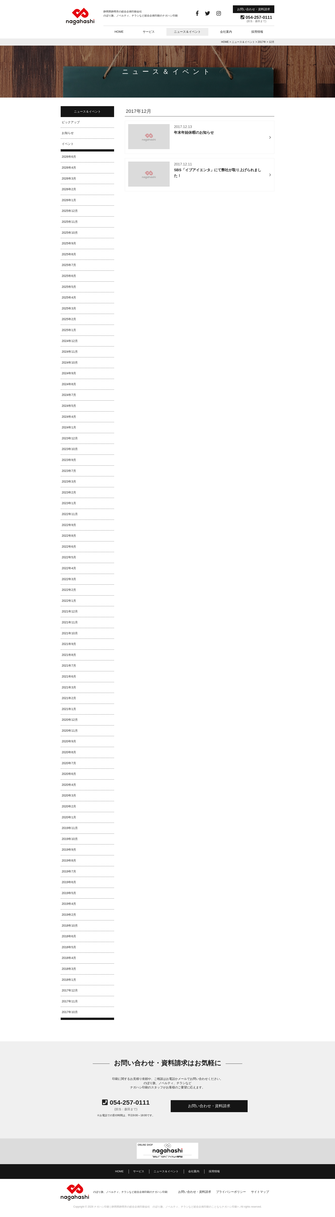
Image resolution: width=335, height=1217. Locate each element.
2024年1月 (69, 427)
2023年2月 (69, 492)
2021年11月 (70, 622)
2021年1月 (69, 709)
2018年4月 (69, 958)
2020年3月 (69, 795)
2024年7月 (69, 395)
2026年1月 (69, 200)
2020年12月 (70, 719)
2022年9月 (69, 525)
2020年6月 (69, 774)
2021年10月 (70, 633)
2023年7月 (69, 471)
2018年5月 (69, 947)
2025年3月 (69, 308)
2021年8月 (69, 655)
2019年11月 (70, 828)
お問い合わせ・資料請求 (253, 9)
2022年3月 (69, 579)
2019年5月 (69, 893)
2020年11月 (70, 730)
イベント (68, 144)
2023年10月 (70, 449)
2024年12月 (70, 341)
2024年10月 (70, 362)
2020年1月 (69, 817)
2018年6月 (69, 936)
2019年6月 (69, 882)
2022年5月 (69, 557)
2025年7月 (69, 265)
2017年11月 (70, 1001)
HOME (119, 31)
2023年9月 (69, 460)
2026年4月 (69, 167)
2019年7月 (69, 871)
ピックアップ (71, 122)
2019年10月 (70, 839)
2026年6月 (69, 156)
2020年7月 (69, 763)
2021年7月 (69, 665)
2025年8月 (69, 254)
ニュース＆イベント (187, 31)
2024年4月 (69, 416)
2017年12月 (70, 990)
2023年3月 (69, 481)
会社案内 (226, 31)
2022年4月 (69, 568)
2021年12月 (70, 611)
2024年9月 (69, 373)
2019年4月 (69, 903)
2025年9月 (69, 243)
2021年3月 (69, 687)
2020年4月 (69, 784)
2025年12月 (70, 210)
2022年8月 (69, 535)
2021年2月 (69, 698)
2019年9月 (69, 849)
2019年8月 (69, 860)
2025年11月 (70, 221)
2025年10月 (70, 232)
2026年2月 (69, 189)
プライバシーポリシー (231, 1191)
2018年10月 (70, 925)
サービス (149, 31)
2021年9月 (69, 644)
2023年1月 (69, 503)
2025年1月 (69, 330)
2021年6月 (69, 676)
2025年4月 (69, 297)
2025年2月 (69, 319)
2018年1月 (69, 979)
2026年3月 (69, 178)
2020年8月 (69, 752)
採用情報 (257, 31)
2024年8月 (69, 384)
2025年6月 (69, 276)
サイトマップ (260, 1191)
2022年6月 (69, 546)
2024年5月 (69, 405)
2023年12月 (70, 438)
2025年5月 (69, 286)
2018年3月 (69, 968)
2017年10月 (70, 1012)
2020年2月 (69, 806)
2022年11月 (70, 514)
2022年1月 (69, 600)
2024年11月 (70, 351)
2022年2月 (69, 589)
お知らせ (68, 133)
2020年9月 (69, 741)
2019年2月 (69, 914)
